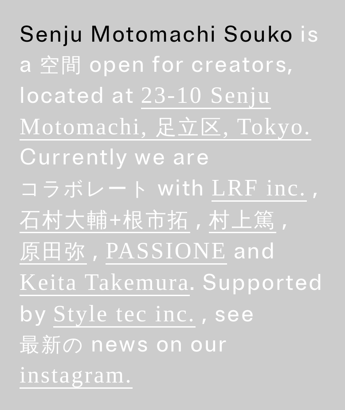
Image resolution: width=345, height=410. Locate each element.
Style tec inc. (124, 313)
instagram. (76, 374)
